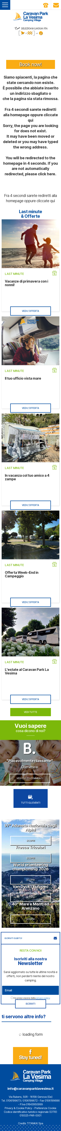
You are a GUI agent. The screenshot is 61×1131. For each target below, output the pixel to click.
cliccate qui (46, 201)
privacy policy (43, 998)
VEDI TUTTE (30, 712)
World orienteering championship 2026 (30, 866)
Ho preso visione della (32, 998)
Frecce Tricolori (30, 847)
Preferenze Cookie (45, 1108)
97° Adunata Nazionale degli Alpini (30, 827)
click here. (47, 174)
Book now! (30, 64)
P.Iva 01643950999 (31, 1104)
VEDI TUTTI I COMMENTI (30, 778)
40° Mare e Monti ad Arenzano (30, 906)
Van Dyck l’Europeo (30, 886)
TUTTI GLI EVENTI (30, 799)
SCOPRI (30, 840)
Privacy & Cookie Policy (18, 1108)
